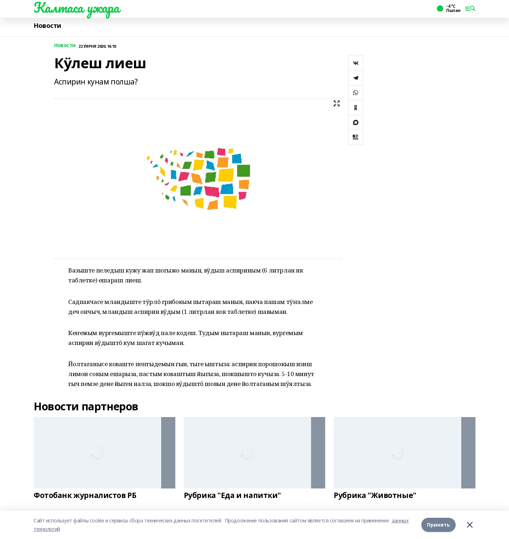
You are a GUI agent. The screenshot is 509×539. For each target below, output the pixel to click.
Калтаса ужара (76, 7)
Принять (438, 524)
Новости (47, 25)
